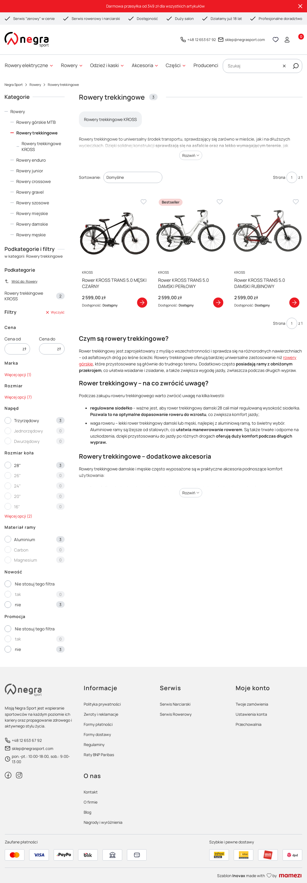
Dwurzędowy (27, 441)
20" (17, 496)
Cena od (12, 339)
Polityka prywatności (102, 704)
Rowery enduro (31, 160)
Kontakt (91, 792)
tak (18, 594)
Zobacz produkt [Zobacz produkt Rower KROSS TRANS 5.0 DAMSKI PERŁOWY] (218, 302)
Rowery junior (29, 171)
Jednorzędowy (28, 431)
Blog (87, 812)
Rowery (35, 84)
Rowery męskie (31, 235)
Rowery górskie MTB (36, 122)
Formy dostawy (97, 734)
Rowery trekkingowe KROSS (41, 146)
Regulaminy (94, 744)
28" (17, 465)
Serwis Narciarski (175, 704)
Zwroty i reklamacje (101, 714)
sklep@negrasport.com (245, 39)
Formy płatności (98, 724)
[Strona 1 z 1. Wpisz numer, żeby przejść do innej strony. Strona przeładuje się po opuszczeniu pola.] (291, 177)
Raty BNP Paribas (99, 754)
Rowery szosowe (32, 203)
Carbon (21, 550)
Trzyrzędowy (26, 421)
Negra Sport (13, 84)
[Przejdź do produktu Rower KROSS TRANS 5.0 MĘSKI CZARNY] (115, 231)
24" (17, 486)
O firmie (90, 802)
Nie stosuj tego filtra (34, 584)
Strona (279, 177)
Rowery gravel (30, 192)
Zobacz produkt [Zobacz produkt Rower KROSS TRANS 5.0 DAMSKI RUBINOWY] (294, 302)
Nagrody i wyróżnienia (103, 822)
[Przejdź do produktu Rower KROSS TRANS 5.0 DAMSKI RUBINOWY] (267, 231)
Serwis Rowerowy (176, 714)
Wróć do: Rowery (20, 281)
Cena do (47, 339)
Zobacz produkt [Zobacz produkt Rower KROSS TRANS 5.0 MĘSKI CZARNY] (142, 302)
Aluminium (24, 540)
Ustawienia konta (251, 714)
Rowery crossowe (33, 181)
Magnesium (25, 560)
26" (17, 476)
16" (17, 507)
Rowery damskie (32, 224)
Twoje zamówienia (252, 704)
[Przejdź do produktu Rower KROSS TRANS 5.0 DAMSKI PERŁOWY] (191, 231)
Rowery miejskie (32, 213)
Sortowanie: (90, 177)
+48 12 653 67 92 (201, 39)
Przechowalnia (248, 724)
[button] (296, 66)
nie (18, 605)
